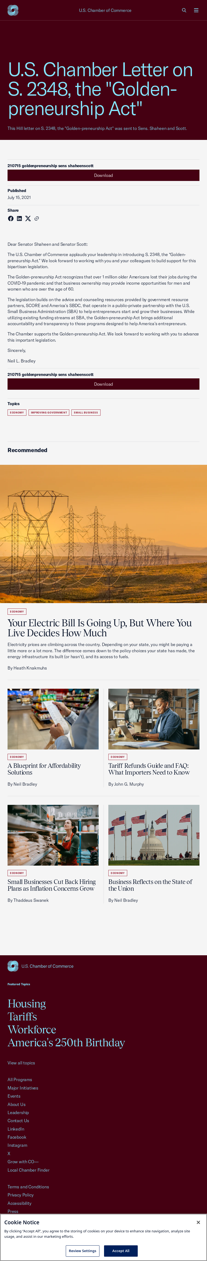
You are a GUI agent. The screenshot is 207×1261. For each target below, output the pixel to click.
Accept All (121, 1250)
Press (13, 1211)
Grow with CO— (23, 1161)
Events (14, 1096)
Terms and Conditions (28, 1186)
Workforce (32, 1029)
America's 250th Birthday (66, 1042)
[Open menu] (196, 10)
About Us (17, 1104)
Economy (17, 412)
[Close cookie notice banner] (198, 1222)
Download (103, 175)
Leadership (18, 1112)
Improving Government (49, 412)
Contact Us (18, 1120)
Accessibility (20, 1203)
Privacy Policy (21, 1195)
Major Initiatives (23, 1088)
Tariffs (22, 1016)
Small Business (86, 412)
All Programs (20, 1079)
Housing (27, 1003)
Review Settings (82, 1250)
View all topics (21, 1062)
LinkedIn (16, 1129)
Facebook (17, 1137)
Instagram (17, 1145)
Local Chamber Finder (28, 1170)
